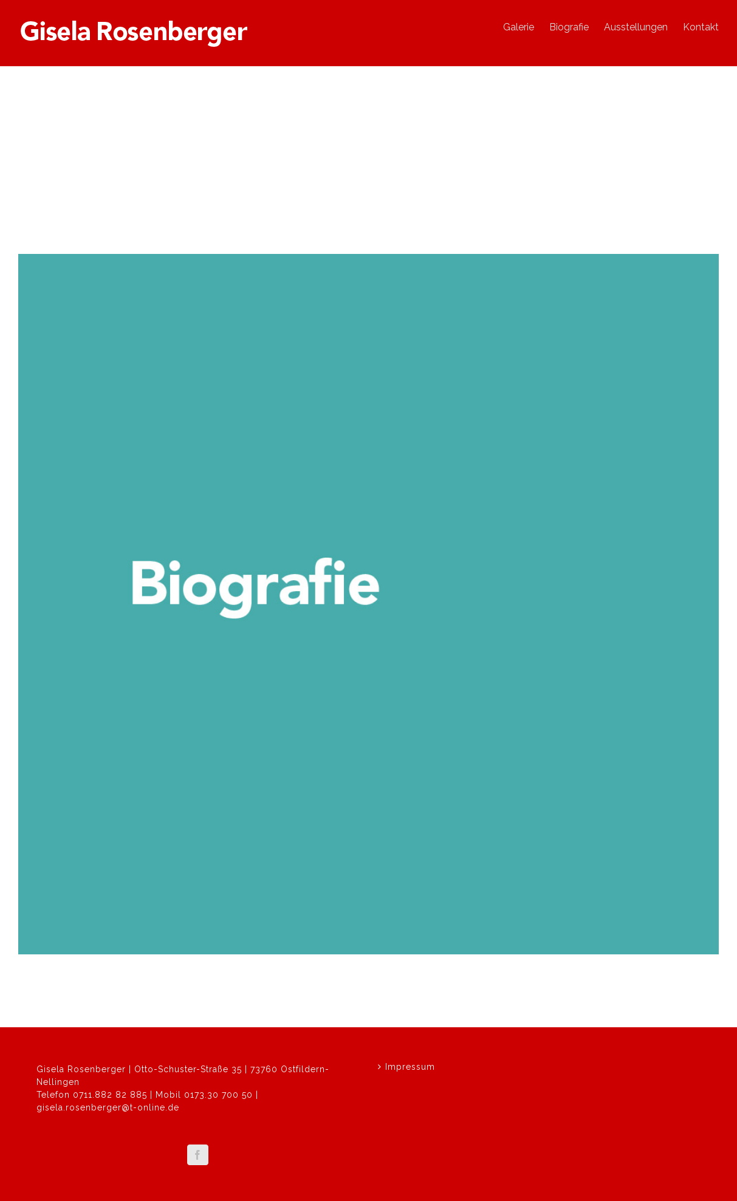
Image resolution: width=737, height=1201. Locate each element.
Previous (661, 208)
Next (703, 208)
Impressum (410, 1067)
